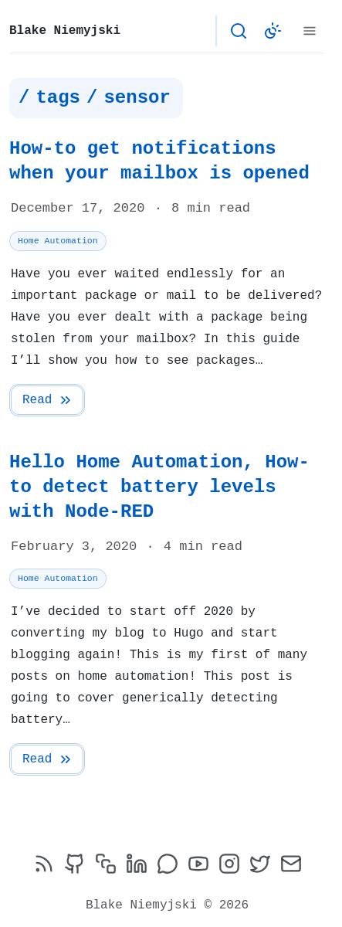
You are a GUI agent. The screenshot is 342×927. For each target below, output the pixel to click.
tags (58, 98)
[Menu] (309, 30)
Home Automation (58, 240)
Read (47, 400)
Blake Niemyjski (64, 30)
